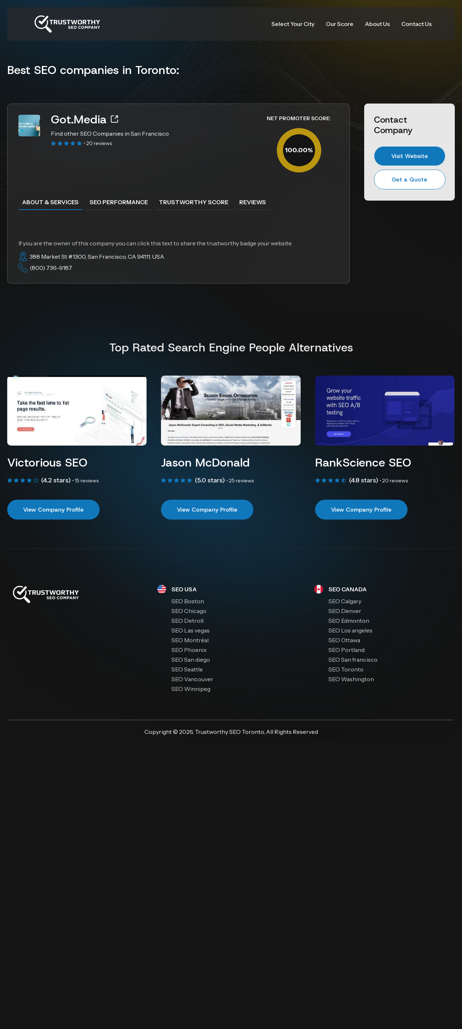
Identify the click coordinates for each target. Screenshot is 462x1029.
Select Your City (292, 23)
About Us (377, 23)
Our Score (339, 23)
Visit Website (409, 156)
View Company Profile (53, 509)
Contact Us (416, 23)
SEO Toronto (246, 731)
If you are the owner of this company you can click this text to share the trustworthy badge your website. (155, 243)
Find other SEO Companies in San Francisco (110, 133)
